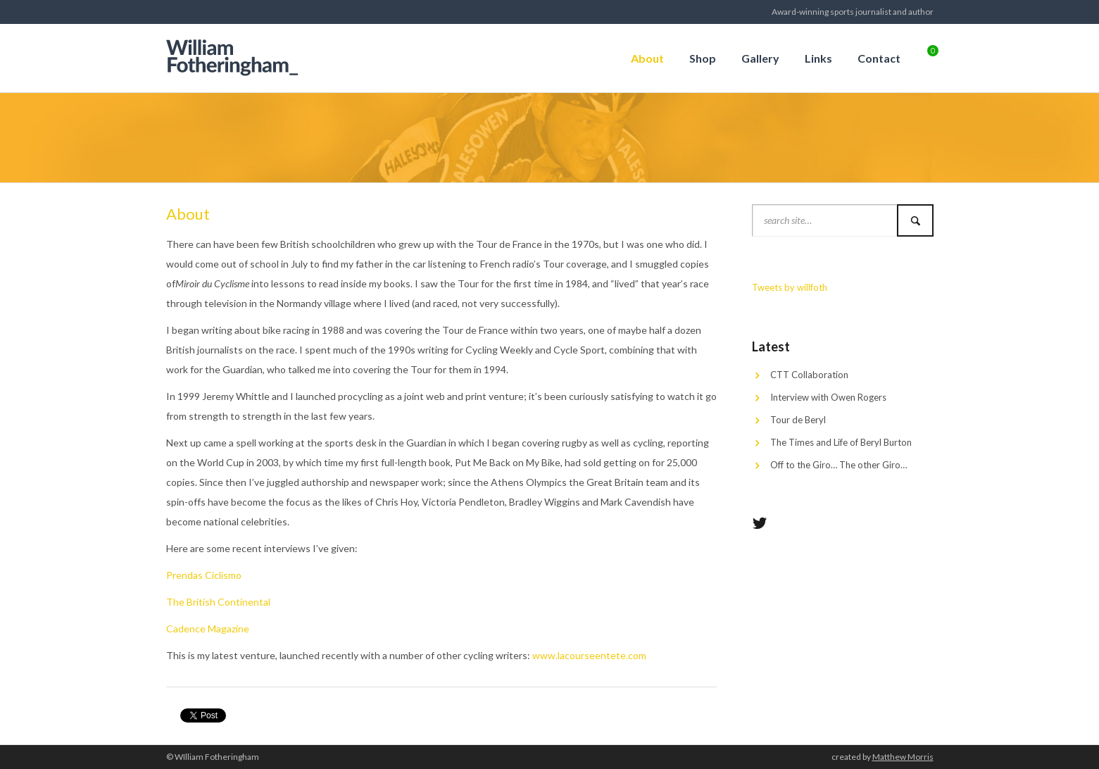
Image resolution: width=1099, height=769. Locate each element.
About (647, 58)
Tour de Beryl (798, 419)
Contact (879, 58)
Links (818, 58)
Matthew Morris (903, 756)
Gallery (760, 58)
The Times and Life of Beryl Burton (841, 442)
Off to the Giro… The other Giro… (838, 464)
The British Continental (218, 602)
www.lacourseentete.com (589, 655)
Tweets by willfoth (789, 287)
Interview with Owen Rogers (828, 397)
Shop (702, 58)
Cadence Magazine (207, 628)
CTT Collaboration (809, 374)
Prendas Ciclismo (203, 575)
